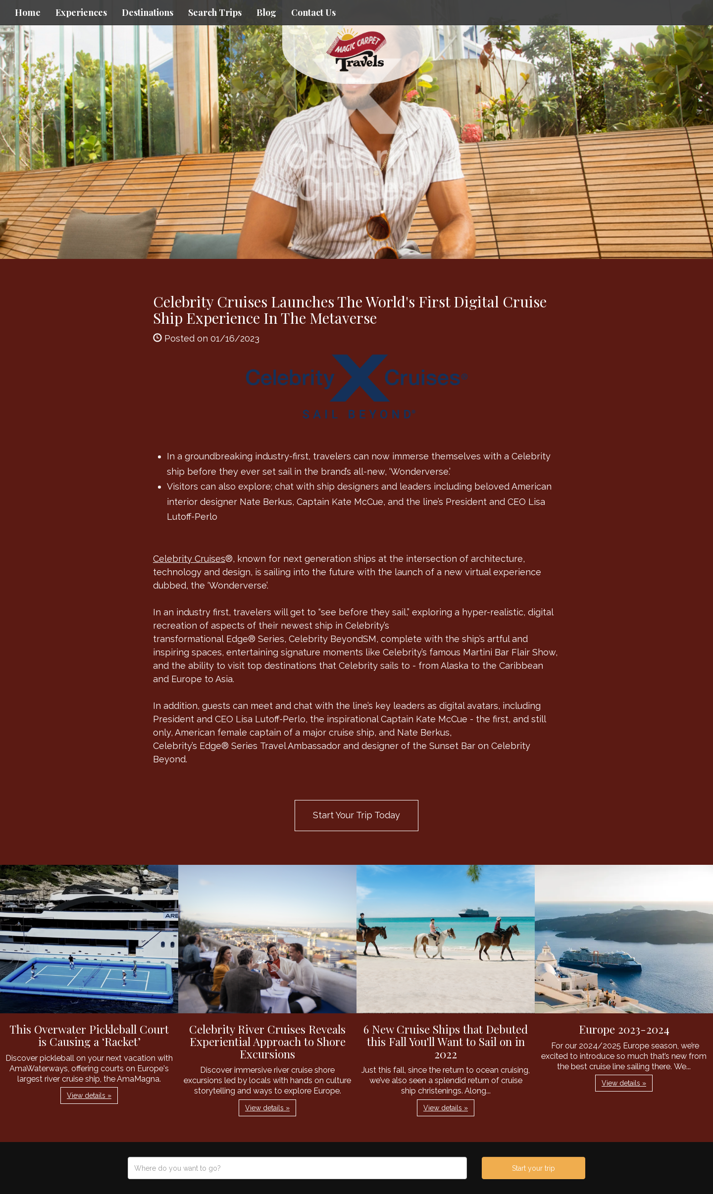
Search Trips (215, 12)
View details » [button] (89, 1095)
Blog (266, 12)
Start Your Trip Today (356, 815)
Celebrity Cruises (189, 558)
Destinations (147, 12)
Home (28, 12)
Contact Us (313, 12)
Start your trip (533, 1168)
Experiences (81, 12)
